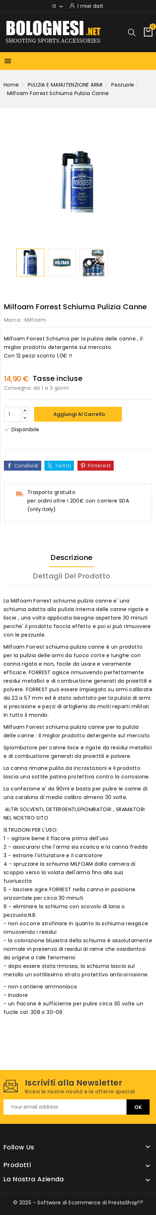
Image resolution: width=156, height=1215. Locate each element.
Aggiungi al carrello (78, 414)
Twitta (63, 465)
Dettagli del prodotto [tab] (71, 576)
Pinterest (99, 465)
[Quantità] (12, 414)
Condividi (26, 465)
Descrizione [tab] (71, 557)
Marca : (13, 319)
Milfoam (35, 319)
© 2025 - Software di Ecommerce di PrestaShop (78, 1202)
